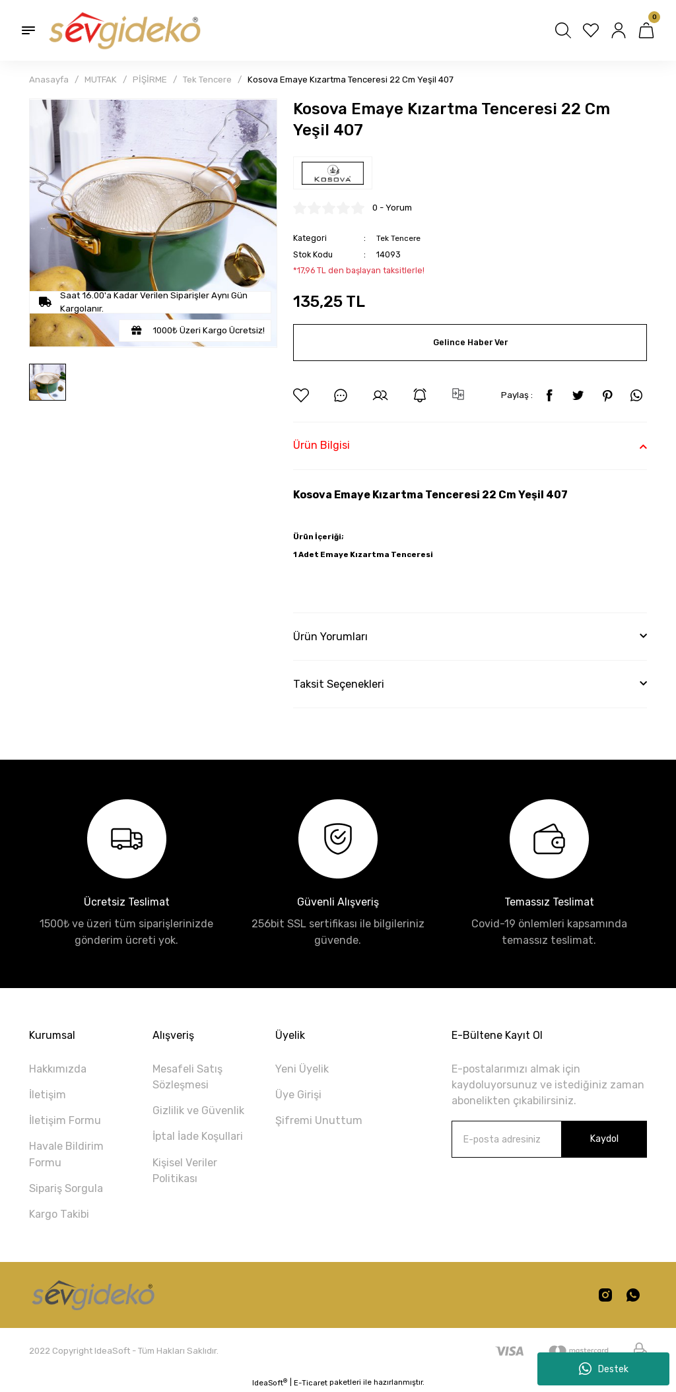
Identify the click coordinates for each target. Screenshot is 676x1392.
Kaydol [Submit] (604, 1138)
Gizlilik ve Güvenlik (198, 1110)
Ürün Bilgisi (321, 445)
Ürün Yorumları (330, 636)
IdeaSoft (269, 1382)
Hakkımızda (57, 1069)
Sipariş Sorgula (66, 1188)
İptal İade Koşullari (197, 1136)
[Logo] (123, 30)
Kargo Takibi (59, 1214)
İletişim (47, 1094)
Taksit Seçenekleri (338, 684)
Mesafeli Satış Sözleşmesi (187, 1077)
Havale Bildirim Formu (66, 1154)
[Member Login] (618, 30)
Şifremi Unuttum (318, 1120)
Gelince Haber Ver (470, 342)
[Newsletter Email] (549, 1139)
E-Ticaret (310, 1382)
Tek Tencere (400, 238)
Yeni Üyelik (302, 1069)
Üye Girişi (298, 1094)
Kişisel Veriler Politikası (184, 1170)
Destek (603, 1369)
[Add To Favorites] (301, 395)
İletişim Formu (65, 1120)
